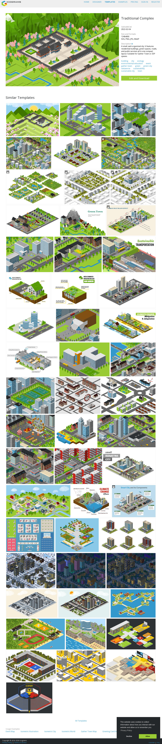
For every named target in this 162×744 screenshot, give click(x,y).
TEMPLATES (110, 2)
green (137, 66)
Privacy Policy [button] (126, 730)
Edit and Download (139, 78)
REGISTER (155, 2)
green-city (147, 66)
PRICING (134, 2)
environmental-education (132, 63)
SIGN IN (144, 2)
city (132, 61)
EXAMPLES (122, 2)
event (148, 63)
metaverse (125, 68)
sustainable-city (128, 71)
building (124, 61)
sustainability (139, 68)
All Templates (81, 721)
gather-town (126, 66)
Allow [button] (148, 736)
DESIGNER (97, 2)
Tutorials (151, 742)
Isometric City (50, 731)
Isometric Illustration (29, 731)
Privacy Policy (7, 742)
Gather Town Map (89, 731)
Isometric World (68, 731)
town (140, 71)
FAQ (158, 742)
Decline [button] (129, 736)
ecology (140, 61)
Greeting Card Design (112, 731)
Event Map (10, 731)
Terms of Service (20, 742)
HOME (86, 2)
